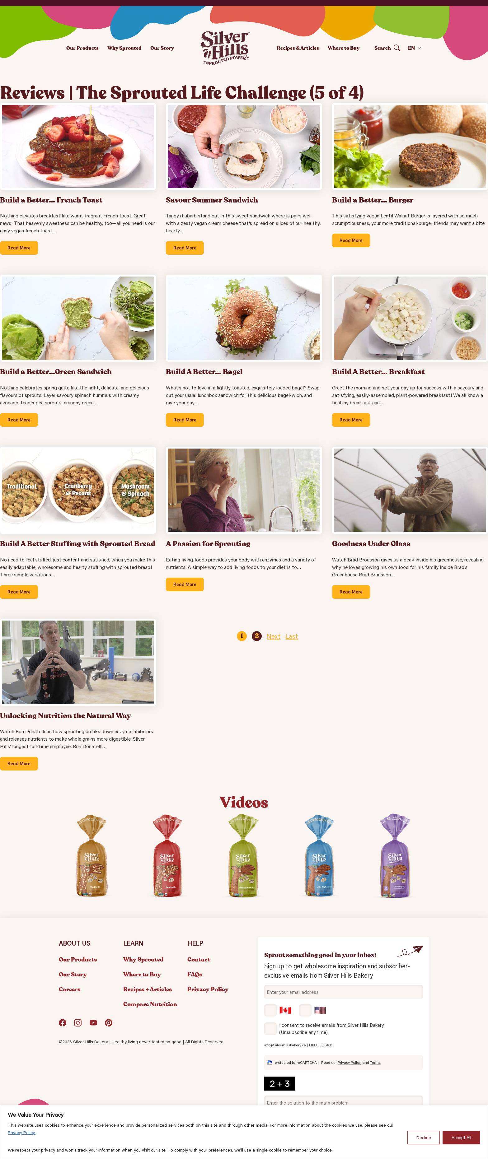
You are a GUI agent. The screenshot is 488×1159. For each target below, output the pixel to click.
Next (273, 636)
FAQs (194, 974)
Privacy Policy (207, 989)
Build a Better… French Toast (51, 200)
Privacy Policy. (21, 1132)
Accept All (461, 1137)
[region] (244, 1132)
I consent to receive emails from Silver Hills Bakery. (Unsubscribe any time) (331, 1028)
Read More (18, 247)
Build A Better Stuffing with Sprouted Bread (77, 544)
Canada (278, 1010)
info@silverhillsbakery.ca (285, 1045)
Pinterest (108, 1025)
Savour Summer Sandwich (212, 200)
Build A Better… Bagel (204, 372)
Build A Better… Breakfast (378, 372)
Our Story (162, 48)
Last (291, 636)
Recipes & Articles (298, 48)
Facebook (62, 1025)
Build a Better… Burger (372, 200)
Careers (69, 989)
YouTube (93, 1025)
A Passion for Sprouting (208, 544)
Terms (375, 1062)
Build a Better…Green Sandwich (56, 372)
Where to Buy (343, 48)
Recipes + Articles (147, 989)
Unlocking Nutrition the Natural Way (65, 716)
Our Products (82, 48)
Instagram (78, 1025)
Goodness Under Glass (371, 544)
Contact (198, 960)
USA (312, 1010)
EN (411, 48)
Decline (423, 1137)
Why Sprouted (124, 48)
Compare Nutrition (150, 1004)
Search (382, 48)
